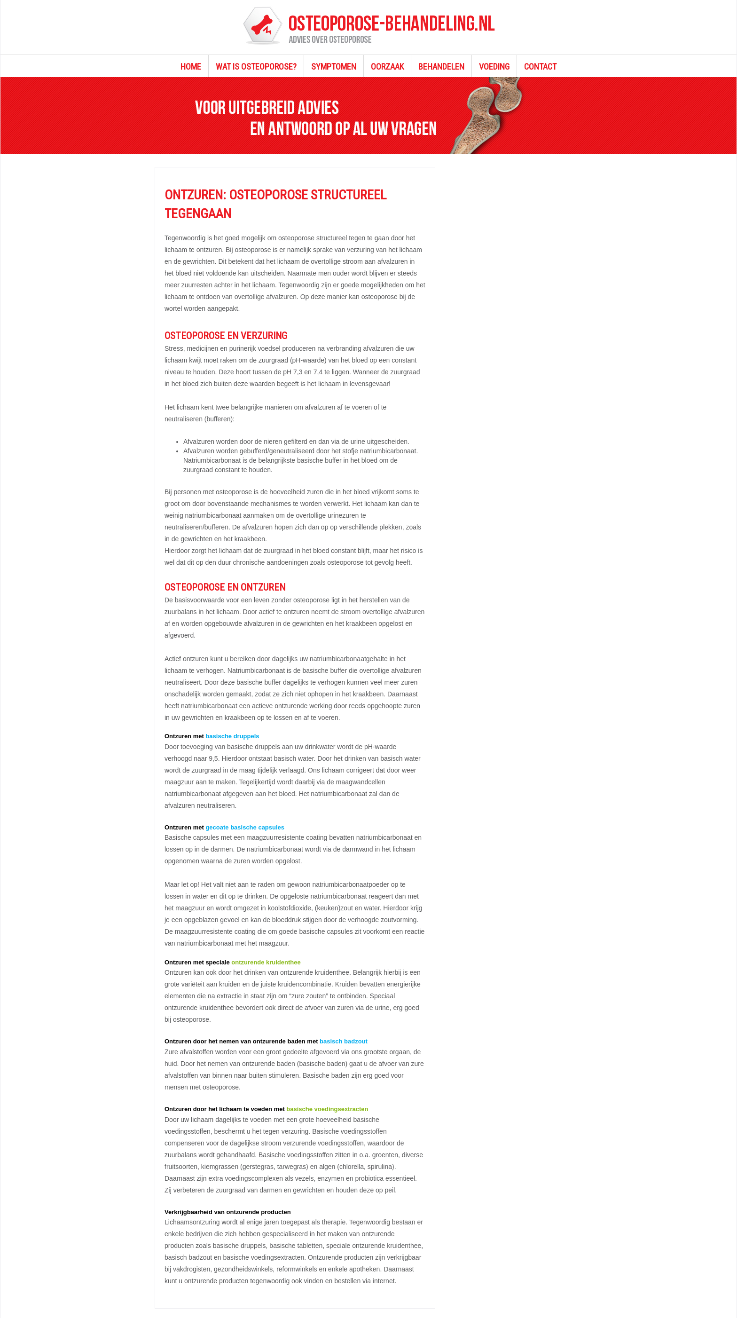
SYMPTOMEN (333, 66)
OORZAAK (387, 66)
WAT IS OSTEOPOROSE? (256, 66)
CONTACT (540, 66)
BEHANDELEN (441, 66)
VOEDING (494, 66)
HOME (190, 66)
